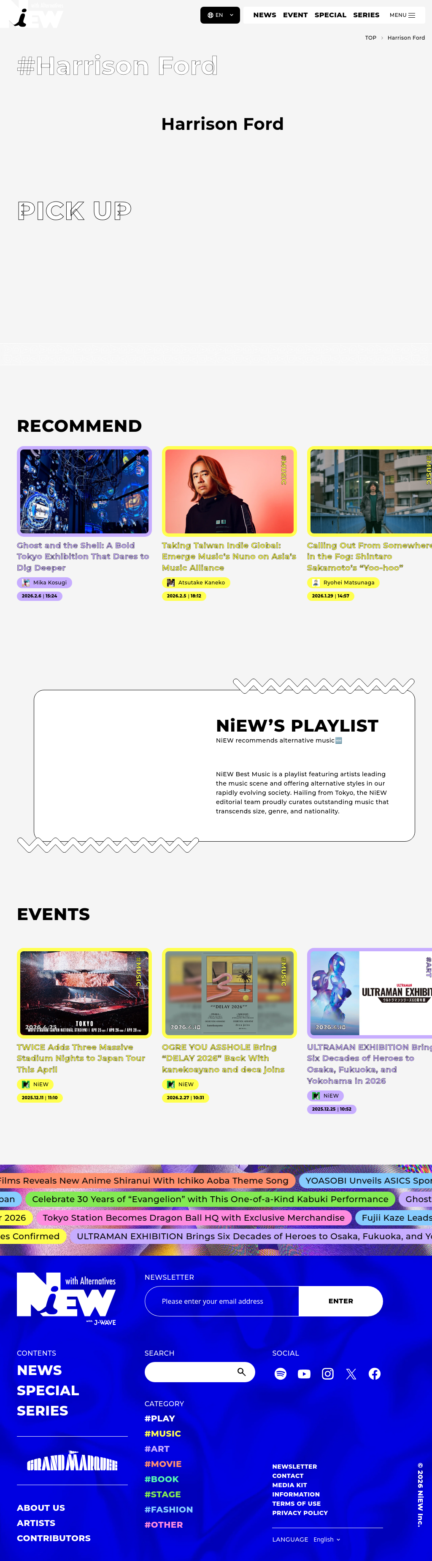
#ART (157, 1449)
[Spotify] (280, 1375)
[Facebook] (374, 1375)
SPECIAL (331, 15)
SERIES (366, 15)
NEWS (265, 15)
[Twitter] (351, 1375)
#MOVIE (163, 1464)
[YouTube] (304, 1375)
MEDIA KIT (289, 1485)
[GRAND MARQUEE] (72, 1461)
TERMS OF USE (296, 1503)
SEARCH (160, 1353)
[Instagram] (327, 1375)
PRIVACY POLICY (300, 1513)
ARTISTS (36, 1523)
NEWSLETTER (169, 1277)
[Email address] (222, 1301)
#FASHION (169, 1509)
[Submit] (242, 1372)
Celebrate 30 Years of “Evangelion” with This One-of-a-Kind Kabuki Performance (215, 1199)
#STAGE (163, 1494)
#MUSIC (163, 1434)
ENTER (341, 1301)
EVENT (295, 15)
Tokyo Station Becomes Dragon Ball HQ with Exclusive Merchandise (198, 1218)
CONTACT (288, 1476)
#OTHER (164, 1525)
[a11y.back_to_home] (34, 18)
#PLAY (160, 1418)
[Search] (200, 1372)
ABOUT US (41, 1508)
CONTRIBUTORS (54, 1538)
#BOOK (162, 1479)
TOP (371, 38)
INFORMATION (296, 1494)
